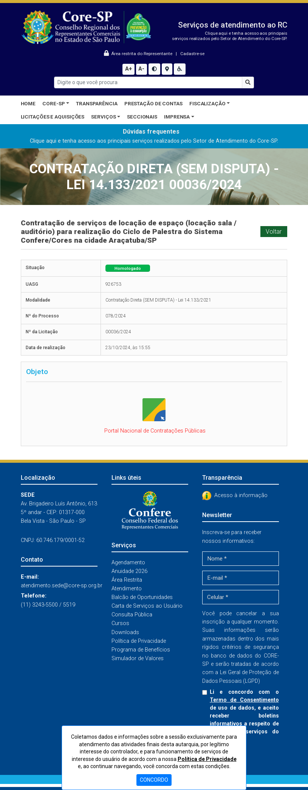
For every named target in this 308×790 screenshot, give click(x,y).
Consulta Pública (131, 614)
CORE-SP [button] (53, 103)
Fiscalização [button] (207, 103)
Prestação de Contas (153, 103)
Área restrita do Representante (138, 53)
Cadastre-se (192, 53)
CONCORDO (154, 780)
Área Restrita (126, 580)
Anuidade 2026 (129, 571)
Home (28, 103)
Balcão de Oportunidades (142, 597)
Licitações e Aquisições (53, 117)
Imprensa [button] (177, 117)
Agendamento (128, 562)
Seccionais (142, 117)
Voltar (274, 231)
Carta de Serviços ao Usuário (147, 606)
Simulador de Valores (137, 658)
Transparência (97, 103)
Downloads (125, 632)
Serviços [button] (103, 117)
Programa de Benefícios (140, 650)
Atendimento (126, 588)
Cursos (120, 623)
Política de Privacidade (138, 641)
